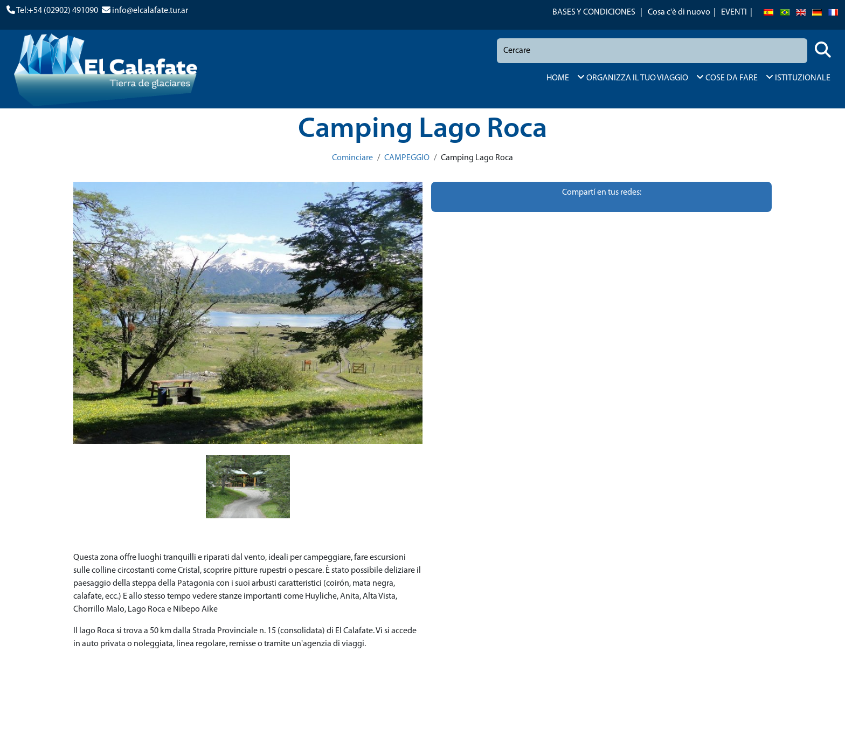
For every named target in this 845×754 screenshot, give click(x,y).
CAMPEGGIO (407, 158)
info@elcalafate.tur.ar (150, 10)
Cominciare (352, 158)
